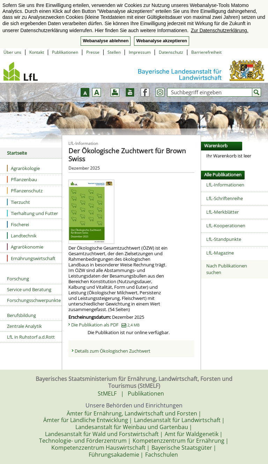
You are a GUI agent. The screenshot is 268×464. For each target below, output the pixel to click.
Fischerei (18, 224)
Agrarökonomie (25, 246)
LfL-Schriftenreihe (224, 198)
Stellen (114, 52)
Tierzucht (18, 202)
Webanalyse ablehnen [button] (105, 40)
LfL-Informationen (225, 185)
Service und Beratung (29, 289)
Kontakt (36, 52)
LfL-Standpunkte (223, 239)
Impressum (140, 52)
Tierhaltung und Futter (32, 213)
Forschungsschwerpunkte (34, 300)
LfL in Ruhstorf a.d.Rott (31, 337)
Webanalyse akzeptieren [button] (161, 40)
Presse (92, 52)
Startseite (17, 153)
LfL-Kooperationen (225, 225)
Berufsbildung (21, 315)
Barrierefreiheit (206, 52)
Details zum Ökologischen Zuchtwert (112, 351)
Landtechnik (22, 235)
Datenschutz (171, 52)
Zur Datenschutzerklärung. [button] (219, 30)
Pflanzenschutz (25, 190)
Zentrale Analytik (24, 326)
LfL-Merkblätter (222, 212)
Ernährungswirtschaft (31, 258)
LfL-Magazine (220, 253)
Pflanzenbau (22, 179)
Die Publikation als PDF (105, 325)
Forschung (18, 278)
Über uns (12, 52)
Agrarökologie (23, 168)
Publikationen (65, 52)
